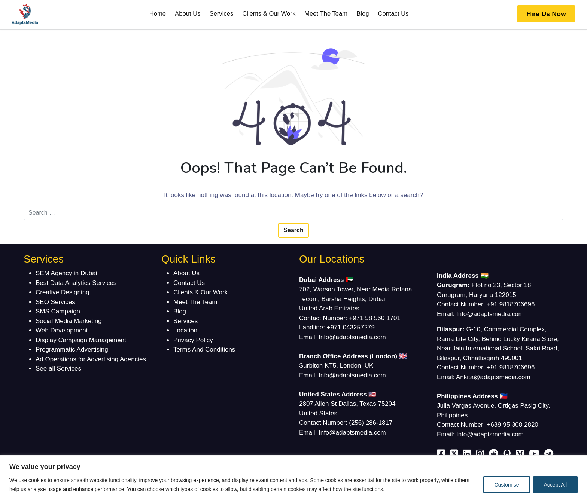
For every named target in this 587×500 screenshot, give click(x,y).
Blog (362, 13)
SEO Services (55, 302)
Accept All (555, 485)
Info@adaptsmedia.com (352, 337)
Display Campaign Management (81, 340)
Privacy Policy (193, 340)
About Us (187, 13)
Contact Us (393, 13)
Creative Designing (62, 292)
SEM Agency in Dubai (66, 273)
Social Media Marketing (69, 321)
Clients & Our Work (268, 13)
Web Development (62, 330)
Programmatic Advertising (72, 349)
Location (185, 330)
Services (221, 13)
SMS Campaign (58, 311)
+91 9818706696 (511, 304)
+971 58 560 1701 (375, 318)
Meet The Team (325, 13)
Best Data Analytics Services (76, 282)
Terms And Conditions (204, 349)
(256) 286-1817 (370, 422)
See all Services (58, 368)
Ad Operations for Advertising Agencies (91, 359)
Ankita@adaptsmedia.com (493, 377)
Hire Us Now (546, 14)
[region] (293, 477)
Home (157, 13)
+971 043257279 (351, 327)
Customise (506, 485)
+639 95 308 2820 (512, 424)
